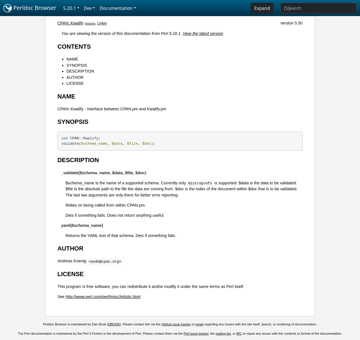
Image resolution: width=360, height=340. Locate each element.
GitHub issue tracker (176, 324)
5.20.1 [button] (69, 8)
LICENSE (75, 83)
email (199, 324)
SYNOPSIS (76, 65)
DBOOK (114, 324)
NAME (72, 59)
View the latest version (203, 33)
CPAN (101, 23)
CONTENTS (74, 46)
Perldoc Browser (30, 8)
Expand (262, 8)
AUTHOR (75, 77)
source (91, 23)
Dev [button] (88, 8)
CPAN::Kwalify (70, 23)
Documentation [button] (116, 8)
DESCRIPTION (80, 71)
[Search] (318, 8)
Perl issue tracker (196, 333)
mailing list (223, 333)
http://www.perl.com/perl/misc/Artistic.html (103, 296)
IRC (239, 333)
